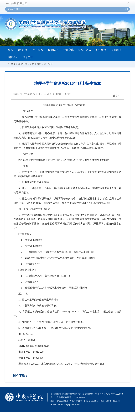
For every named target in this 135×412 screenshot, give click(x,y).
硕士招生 (48, 64)
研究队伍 (53, 49)
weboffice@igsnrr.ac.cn (68, 404)
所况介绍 (23, 49)
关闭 (68, 94)
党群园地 (116, 49)
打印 (59, 94)
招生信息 (36, 64)
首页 (13, 64)
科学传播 (101, 49)
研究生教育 (84, 49)
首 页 (10, 49)
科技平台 (12, 57)
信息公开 (28, 57)
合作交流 (68, 49)
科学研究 (38, 49)
